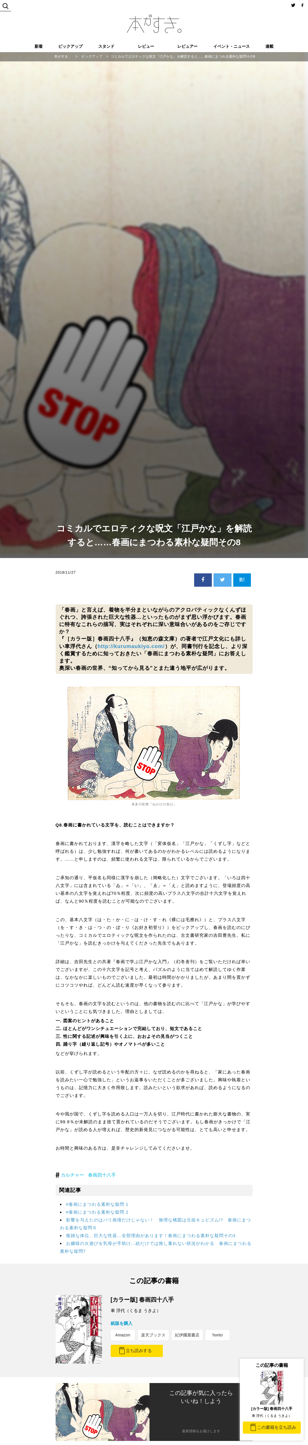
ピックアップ (70, 46)
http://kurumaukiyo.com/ (131, 646)
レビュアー (187, 46)
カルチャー (72, 1175)
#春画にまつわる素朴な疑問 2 (97, 1212)
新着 (38, 46)
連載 (269, 46)
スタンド (106, 46)
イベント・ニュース (231, 46)
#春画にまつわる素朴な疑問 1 (97, 1204)
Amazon (122, 1335)
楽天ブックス (153, 1335)
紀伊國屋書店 (187, 1335)
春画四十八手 (102, 1175)
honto (217, 1335)
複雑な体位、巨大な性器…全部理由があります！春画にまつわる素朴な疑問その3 (151, 1235)
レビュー (146, 46)
